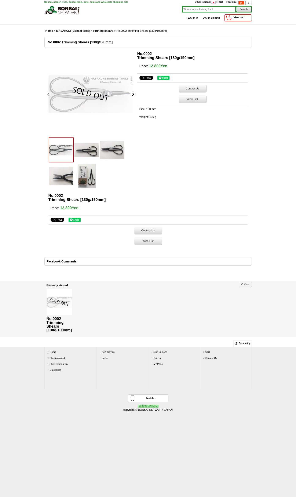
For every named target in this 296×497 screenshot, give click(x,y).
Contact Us (192, 88)
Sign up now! (212, 17)
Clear (246, 284)
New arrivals (108, 352)
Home (53, 352)
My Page (158, 364)
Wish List (192, 99)
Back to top (244, 343)
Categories (55, 370)
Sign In (194, 17)
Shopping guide (58, 358)
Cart (207, 352)
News (105, 358)
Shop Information (59, 364)
